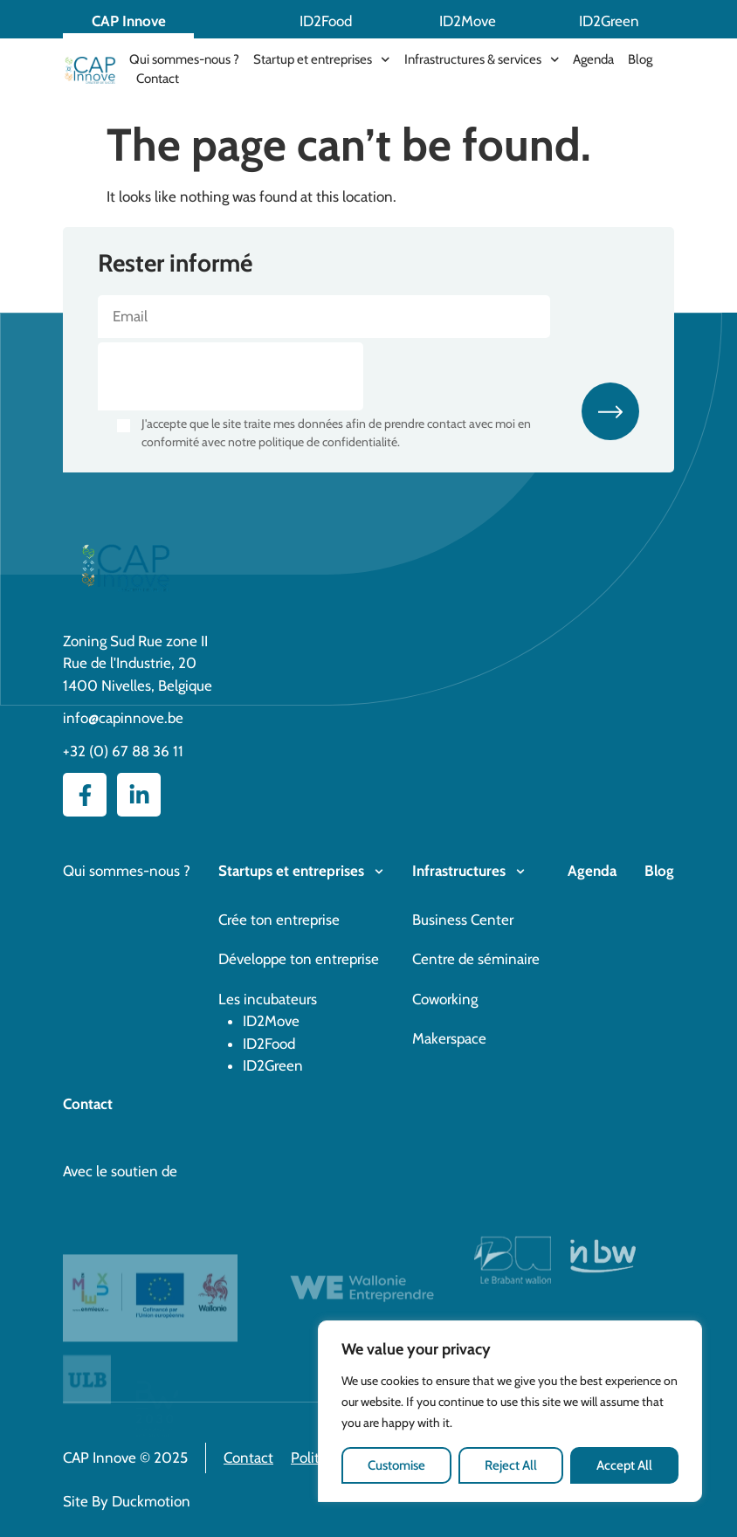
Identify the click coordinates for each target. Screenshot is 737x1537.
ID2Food (326, 21)
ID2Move (467, 21)
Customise (396, 1465)
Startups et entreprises (291, 870)
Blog (640, 59)
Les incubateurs (267, 999)
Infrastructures (459, 870)
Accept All (624, 1465)
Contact (157, 78)
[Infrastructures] (520, 871)
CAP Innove (129, 21)
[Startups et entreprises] (379, 871)
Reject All (511, 1465)
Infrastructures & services (482, 60)
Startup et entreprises (321, 60)
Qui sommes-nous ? (184, 59)
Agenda (593, 59)
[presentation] (230, 376)
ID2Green (609, 21)
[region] (510, 1411)
